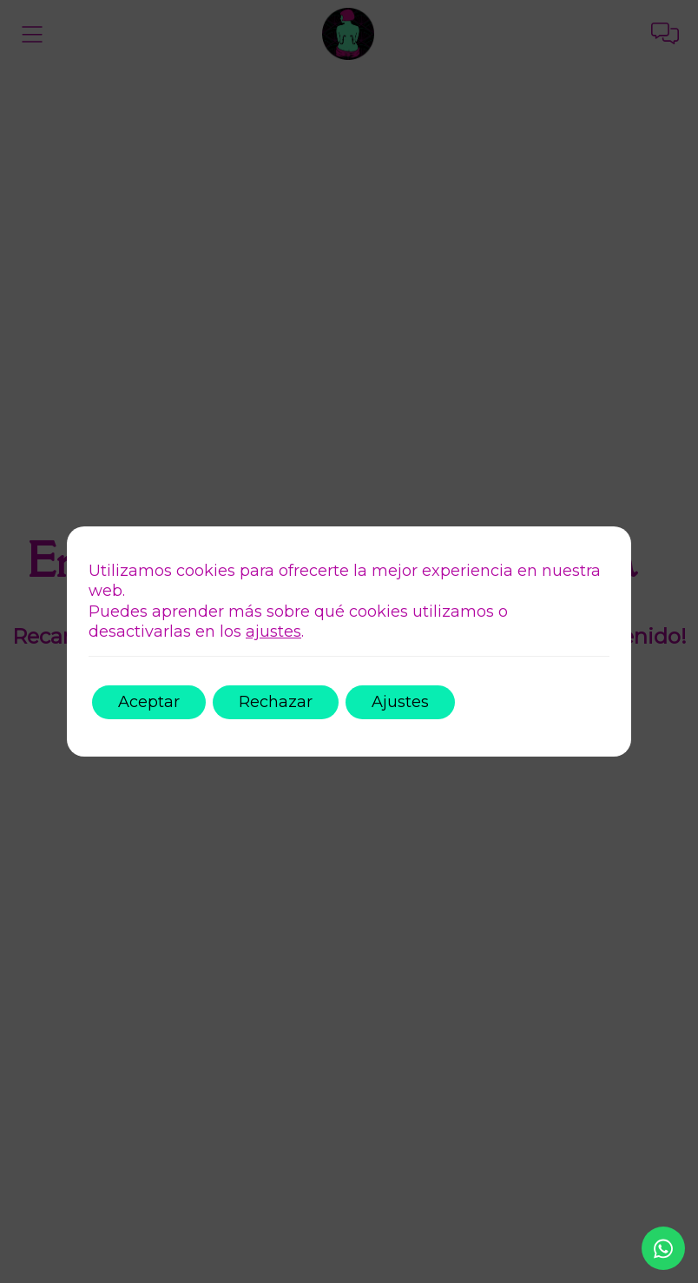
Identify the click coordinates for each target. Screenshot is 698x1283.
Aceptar (149, 701)
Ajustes (400, 701)
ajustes (273, 631)
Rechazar (276, 701)
